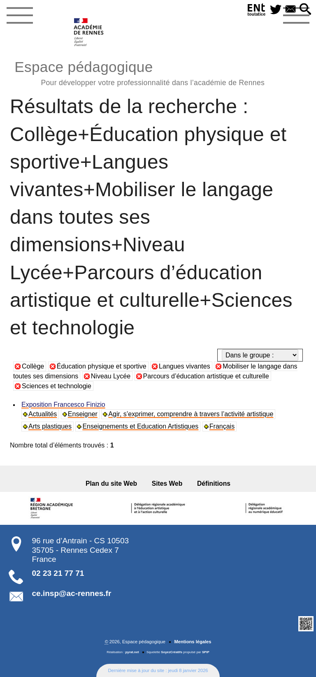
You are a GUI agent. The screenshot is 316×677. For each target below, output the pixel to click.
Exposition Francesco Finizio (63, 404)
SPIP (205, 652)
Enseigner (83, 413)
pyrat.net (132, 652)
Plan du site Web (111, 483)
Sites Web (167, 483)
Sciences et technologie (56, 386)
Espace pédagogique (139, 72)
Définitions (213, 483)
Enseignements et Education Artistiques (140, 426)
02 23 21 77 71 (58, 573)
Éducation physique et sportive (101, 366)
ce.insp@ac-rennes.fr (72, 593)
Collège (33, 366)
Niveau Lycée (110, 376)
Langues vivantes (184, 366)
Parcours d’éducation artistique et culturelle (206, 376)
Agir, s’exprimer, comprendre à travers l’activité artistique (190, 413)
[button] (305, 9)
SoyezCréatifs (171, 652)
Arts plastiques (50, 426)
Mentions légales (192, 641)
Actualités (42, 413)
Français (222, 426)
